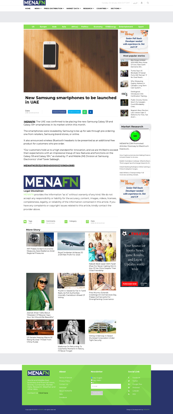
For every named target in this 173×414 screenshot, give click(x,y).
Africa (74, 27)
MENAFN (29, 121)
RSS (132, 394)
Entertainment (123, 27)
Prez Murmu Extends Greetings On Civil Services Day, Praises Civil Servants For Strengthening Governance (103, 296)
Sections (115, 8)
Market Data (73, 8)
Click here (43, 393)
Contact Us (63, 384)
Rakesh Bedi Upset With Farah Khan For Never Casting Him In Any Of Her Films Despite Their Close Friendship (102, 267)
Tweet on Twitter (74, 112)
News (37, 8)
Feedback (63, 397)
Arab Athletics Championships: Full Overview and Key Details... (132, 174)
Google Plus (135, 384)
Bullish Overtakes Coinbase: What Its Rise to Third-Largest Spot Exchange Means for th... (135, 162)
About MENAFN (65, 391)
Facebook (134, 378)
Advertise (63, 388)
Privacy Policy (64, 381)
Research (87, 8)
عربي (135, 3)
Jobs (61, 394)
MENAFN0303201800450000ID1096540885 (49, 165)
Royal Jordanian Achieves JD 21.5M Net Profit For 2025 (70, 254)
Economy (98, 27)
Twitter (133, 381)
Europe (43, 27)
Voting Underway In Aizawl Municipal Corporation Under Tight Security (102, 338)
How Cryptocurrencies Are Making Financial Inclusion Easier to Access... (135, 156)
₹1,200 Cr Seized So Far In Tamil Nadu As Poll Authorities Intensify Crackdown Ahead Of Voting (72, 294)
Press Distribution (53, 8)
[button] (141, 3)
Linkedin (133, 391)
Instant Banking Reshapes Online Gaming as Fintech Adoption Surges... (135, 168)
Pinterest (134, 388)
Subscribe (97, 393)
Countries (101, 8)
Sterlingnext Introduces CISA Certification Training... (139, 94)
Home (27, 8)
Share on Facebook (59, 112)
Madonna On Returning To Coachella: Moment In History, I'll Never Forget (71, 348)
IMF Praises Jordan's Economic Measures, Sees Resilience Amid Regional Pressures (40, 251)
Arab (54, 27)
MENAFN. (41, 409)
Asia (64, 27)
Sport (140, 27)
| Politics (84, 27)
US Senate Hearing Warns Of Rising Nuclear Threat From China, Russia (39, 339)
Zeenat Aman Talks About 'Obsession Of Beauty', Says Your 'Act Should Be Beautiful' (40, 315)
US (30, 27)
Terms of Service (65, 378)
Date (27, 111)
